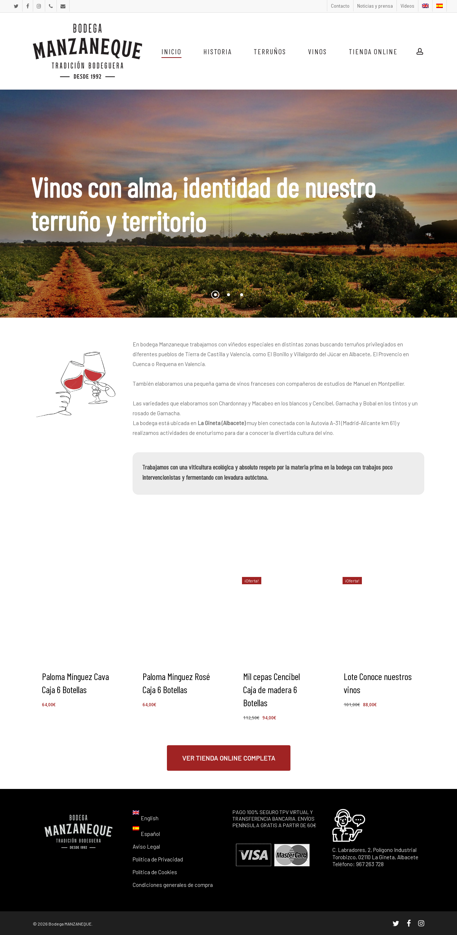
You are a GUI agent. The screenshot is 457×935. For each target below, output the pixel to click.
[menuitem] (425, 6)
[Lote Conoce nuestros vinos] (379, 613)
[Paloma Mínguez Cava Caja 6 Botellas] (77, 613)
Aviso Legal (146, 846)
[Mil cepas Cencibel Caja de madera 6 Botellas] (278, 613)
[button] (228, 758)
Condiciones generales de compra (173, 884)
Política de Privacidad (158, 859)
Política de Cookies (155, 872)
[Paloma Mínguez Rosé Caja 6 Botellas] (177, 613)
